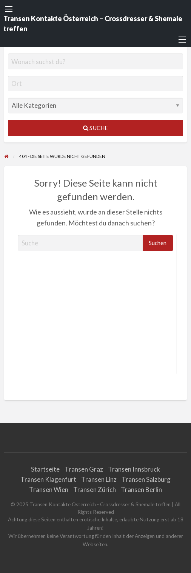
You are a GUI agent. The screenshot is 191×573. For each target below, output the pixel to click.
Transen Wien (48, 489)
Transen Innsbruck (134, 469)
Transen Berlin (141, 489)
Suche (95, 127)
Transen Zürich (94, 489)
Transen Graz (84, 469)
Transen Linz (99, 479)
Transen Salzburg (146, 479)
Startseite (45, 469)
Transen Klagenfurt (48, 479)
